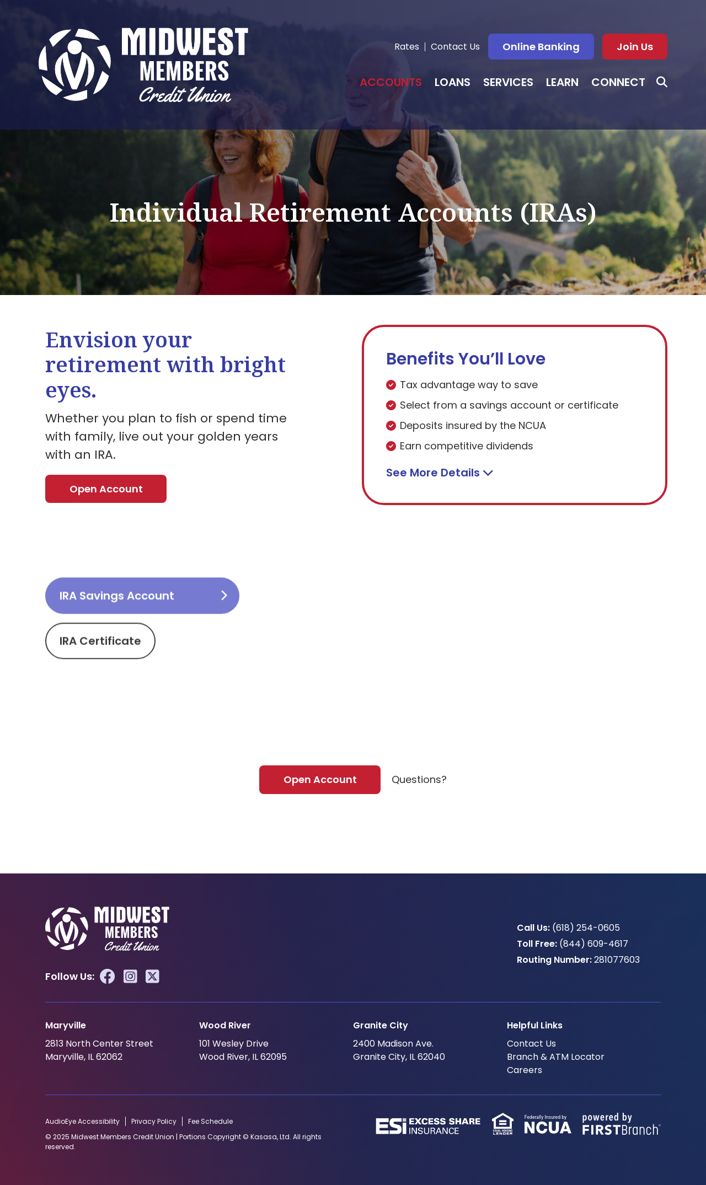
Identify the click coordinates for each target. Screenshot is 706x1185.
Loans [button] (452, 82)
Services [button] (508, 82)
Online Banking (541, 46)
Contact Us (455, 46)
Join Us (635, 46)
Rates (406, 46)
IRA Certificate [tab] (100, 682)
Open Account (106, 489)
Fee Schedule (210, 1121)
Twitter (152, 976)
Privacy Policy (153, 1121)
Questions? (419, 779)
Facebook (107, 976)
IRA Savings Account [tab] (117, 637)
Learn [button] (562, 82)
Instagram (130, 976)
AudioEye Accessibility (82, 1121)
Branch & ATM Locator (556, 1056)
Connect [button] (618, 82)
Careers (524, 1070)
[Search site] (661, 82)
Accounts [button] (391, 82)
